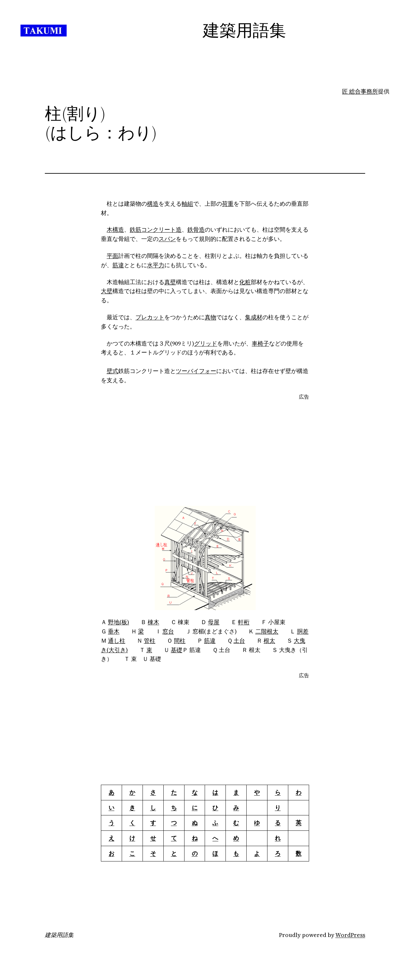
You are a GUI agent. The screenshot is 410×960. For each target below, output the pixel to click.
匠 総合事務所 (360, 91)
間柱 (179, 641)
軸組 (187, 204)
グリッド (205, 343)
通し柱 (116, 641)
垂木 (113, 631)
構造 (153, 204)
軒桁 (244, 622)
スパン (167, 239)
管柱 (149, 641)
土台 (239, 641)
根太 (269, 641)
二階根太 (266, 631)
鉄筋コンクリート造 (156, 230)
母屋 (213, 622)
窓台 (168, 631)
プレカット (149, 317)
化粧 (245, 282)
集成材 (253, 317)
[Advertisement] (205, 453)
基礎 (176, 650)
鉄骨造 (196, 230)
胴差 (302, 631)
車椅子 (260, 343)
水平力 (155, 265)
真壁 (170, 282)
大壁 (106, 291)
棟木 (153, 622)
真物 (210, 317)
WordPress (350, 935)
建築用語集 (59, 935)
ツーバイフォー (196, 371)
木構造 (115, 230)
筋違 (118, 265)
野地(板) (118, 622)
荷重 (228, 204)
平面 (112, 256)
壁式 (112, 371)
